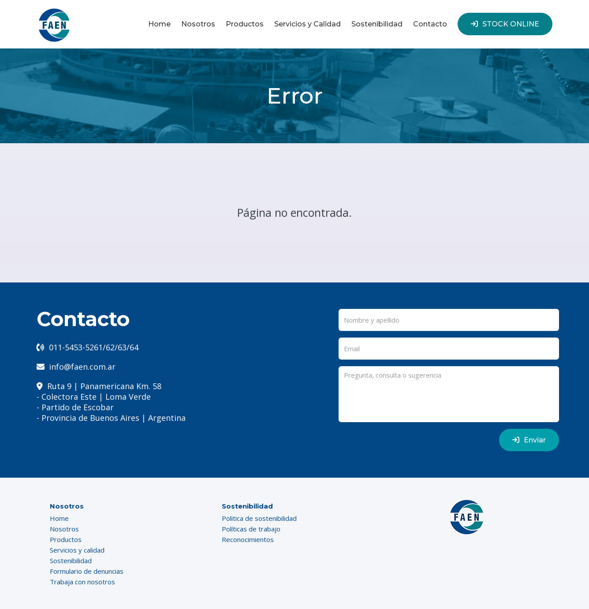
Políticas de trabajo (251, 528)
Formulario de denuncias (86, 571)
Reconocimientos (248, 539)
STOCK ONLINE (505, 24)
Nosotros (198, 24)
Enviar (529, 440)
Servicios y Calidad (307, 24)
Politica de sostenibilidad (259, 518)
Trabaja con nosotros (82, 581)
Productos (245, 24)
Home (159, 24)
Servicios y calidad (77, 550)
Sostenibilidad (377, 24)
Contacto (430, 24)
